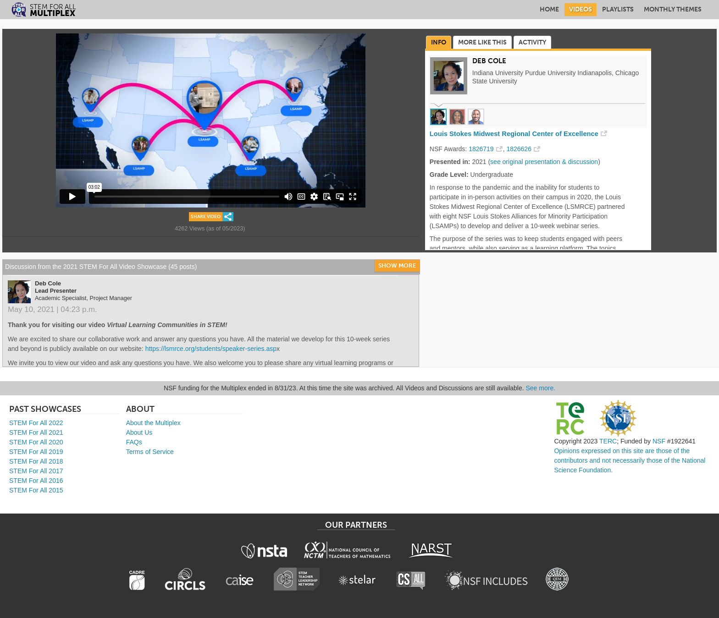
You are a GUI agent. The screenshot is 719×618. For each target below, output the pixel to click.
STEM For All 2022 (36, 423)
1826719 (481, 149)
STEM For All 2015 (36, 490)
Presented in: (450, 161)
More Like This (482, 42)
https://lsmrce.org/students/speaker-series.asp (211, 348)
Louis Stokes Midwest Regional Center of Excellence (514, 133)
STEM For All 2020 (36, 442)
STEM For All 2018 (36, 461)
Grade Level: (449, 174)
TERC (608, 441)
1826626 (518, 149)
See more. (541, 388)
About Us (139, 432)
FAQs (134, 442)
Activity (532, 42)
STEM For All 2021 (36, 432)
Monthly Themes (673, 9)
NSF (659, 441)
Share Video (206, 216)
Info (438, 42)
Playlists (618, 9)
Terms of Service (150, 451)
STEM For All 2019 (36, 451)
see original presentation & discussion (544, 161)
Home (549, 9)
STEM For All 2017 (36, 471)
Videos (580, 9)
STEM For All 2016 (36, 480)
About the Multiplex (153, 423)
